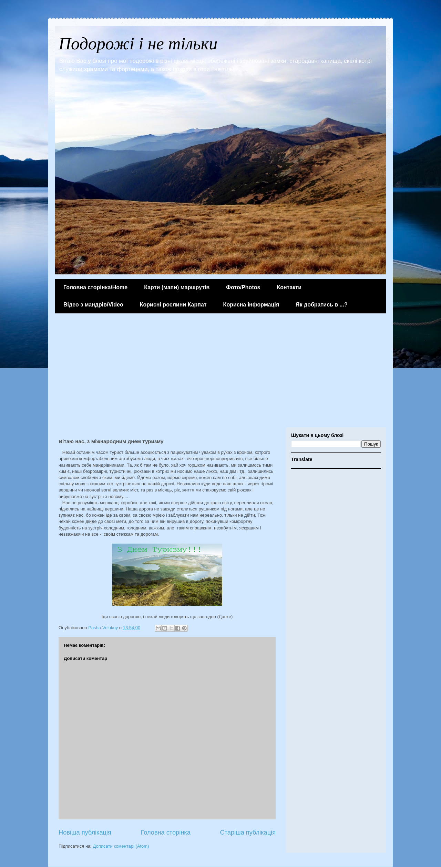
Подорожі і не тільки (138, 43)
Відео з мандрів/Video (93, 305)
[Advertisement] (220, 372)
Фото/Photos (243, 287)
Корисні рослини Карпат (173, 305)
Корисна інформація (251, 305)
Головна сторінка (166, 832)
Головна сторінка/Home (95, 287)
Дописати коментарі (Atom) (121, 846)
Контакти (289, 287)
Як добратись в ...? (322, 305)
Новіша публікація (85, 832)
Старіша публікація (248, 832)
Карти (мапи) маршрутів (176, 287)
